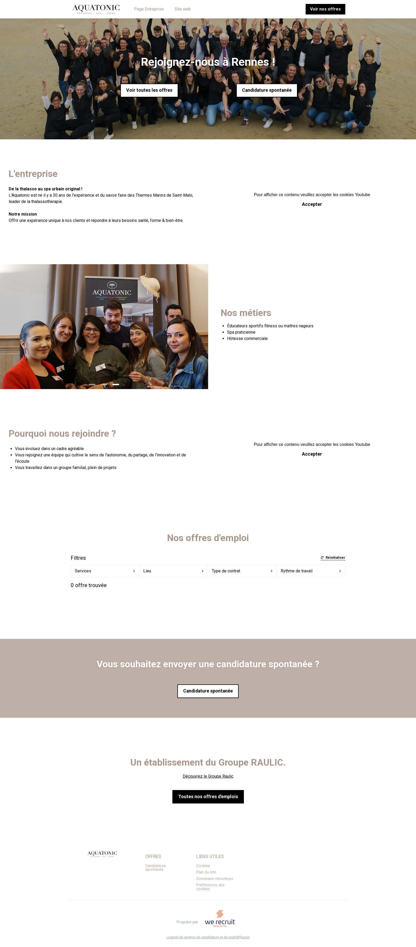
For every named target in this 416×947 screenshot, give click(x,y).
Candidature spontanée (267, 90)
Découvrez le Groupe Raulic (208, 776)
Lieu (173, 570)
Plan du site (206, 872)
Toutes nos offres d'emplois (208, 796)
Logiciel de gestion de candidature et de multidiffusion (208, 937)
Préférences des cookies (210, 887)
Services (105, 570)
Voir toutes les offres (149, 90)
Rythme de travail (311, 570)
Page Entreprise (149, 9)
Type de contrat (242, 570)
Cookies (203, 866)
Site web (182, 9)
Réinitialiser (333, 557)
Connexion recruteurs (214, 879)
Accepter (312, 204)
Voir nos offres (325, 9)
